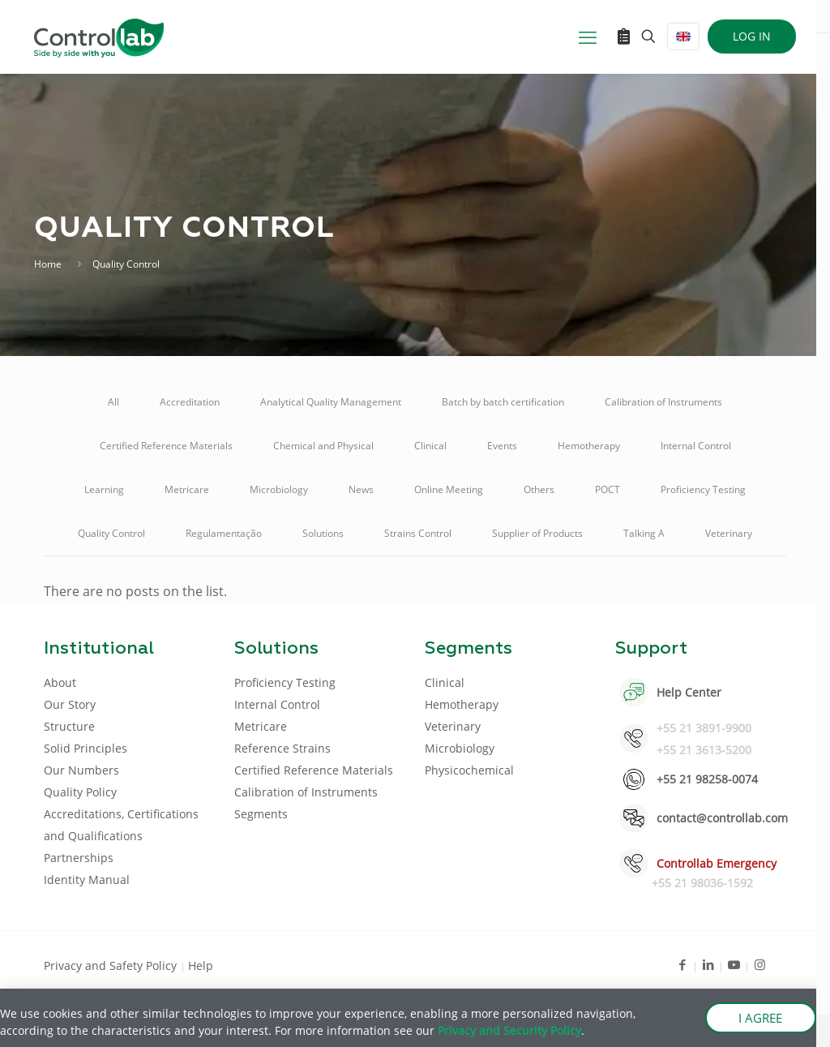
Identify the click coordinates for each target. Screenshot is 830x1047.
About (60, 682)
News (361, 489)
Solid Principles (85, 748)
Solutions (323, 533)
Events (502, 446)
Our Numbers (81, 770)
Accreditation (190, 402)
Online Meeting (448, 489)
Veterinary (728, 533)
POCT (607, 489)
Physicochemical (469, 770)
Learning (104, 489)
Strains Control (417, 533)
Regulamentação (224, 533)
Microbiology (279, 489)
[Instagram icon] (760, 964)
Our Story (70, 704)
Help (200, 965)
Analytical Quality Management (330, 402)
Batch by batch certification (503, 402)
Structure (69, 726)
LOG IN (752, 36)
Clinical (430, 446)
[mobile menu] (587, 36)
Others (539, 489)
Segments (261, 814)
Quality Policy (80, 792)
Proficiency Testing (703, 489)
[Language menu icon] (683, 36)
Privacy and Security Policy (509, 1030)
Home (48, 264)
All (113, 402)
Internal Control (696, 446)
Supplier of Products (537, 533)
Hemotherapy (589, 446)
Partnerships (78, 857)
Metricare (187, 489)
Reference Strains (282, 748)
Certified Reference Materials (166, 446)
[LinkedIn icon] (708, 964)
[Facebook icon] (682, 964)
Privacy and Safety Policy (112, 965)
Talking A (644, 533)
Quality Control (111, 533)
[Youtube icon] (734, 964)
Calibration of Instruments (663, 402)
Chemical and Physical (323, 446)
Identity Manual (87, 879)
